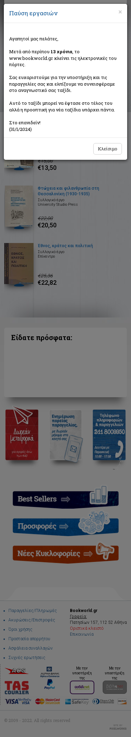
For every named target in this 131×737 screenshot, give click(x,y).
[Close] (120, 11)
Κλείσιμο (107, 149)
